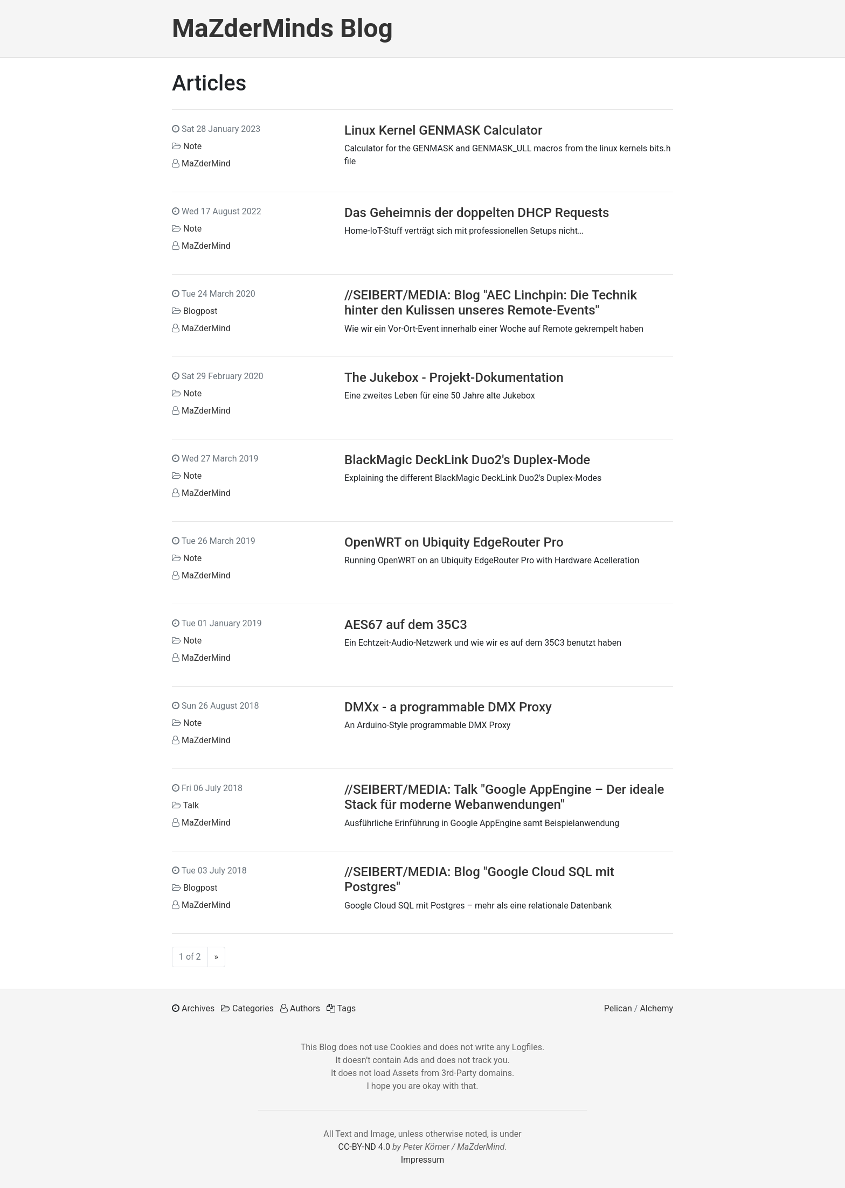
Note (192, 146)
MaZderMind (206, 163)
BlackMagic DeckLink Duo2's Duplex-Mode (467, 459)
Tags (346, 1008)
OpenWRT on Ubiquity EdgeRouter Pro (454, 542)
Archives (198, 1008)
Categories (253, 1008)
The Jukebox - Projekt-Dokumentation (454, 377)
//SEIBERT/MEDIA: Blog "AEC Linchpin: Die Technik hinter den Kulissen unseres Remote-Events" (490, 303)
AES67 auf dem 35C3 (405, 624)
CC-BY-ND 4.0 (364, 1147)
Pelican (618, 1008)
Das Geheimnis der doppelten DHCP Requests (476, 212)
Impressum (423, 1160)
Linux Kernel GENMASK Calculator (443, 130)
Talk (191, 805)
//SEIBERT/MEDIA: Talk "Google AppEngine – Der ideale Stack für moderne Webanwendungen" (504, 797)
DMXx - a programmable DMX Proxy (448, 707)
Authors (305, 1008)
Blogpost (200, 311)
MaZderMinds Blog (282, 28)
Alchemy (656, 1008)
